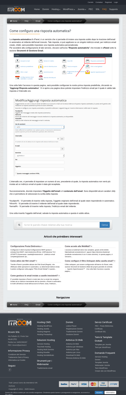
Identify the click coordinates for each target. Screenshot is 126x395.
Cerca (105, 224)
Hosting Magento (43, 332)
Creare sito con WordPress (105, 371)
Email (38, 21)
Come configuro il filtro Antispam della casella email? (90, 261)
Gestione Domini (72, 334)
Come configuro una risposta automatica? (65, 21)
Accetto (99, 393)
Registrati (108, 2)
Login (116, 2)
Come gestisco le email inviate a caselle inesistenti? (35, 276)
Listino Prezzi (71, 326)
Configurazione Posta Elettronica (26, 246)
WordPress (68, 9)
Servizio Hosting (43, 344)
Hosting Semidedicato (45, 355)
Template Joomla (101, 362)
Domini (45, 9)
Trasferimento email (44, 368)
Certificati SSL (100, 332)
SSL (98, 9)
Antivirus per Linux (73, 352)
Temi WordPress (101, 368)
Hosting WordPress (44, 326)
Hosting (55, 9)
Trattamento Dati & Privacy (18, 357)
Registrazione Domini (74, 329)
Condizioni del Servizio (17, 354)
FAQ (104, 9)
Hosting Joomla (43, 329)
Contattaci (99, 2)
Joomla (81, 9)
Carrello (90, 2)
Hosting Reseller (43, 352)
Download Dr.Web (73, 355)
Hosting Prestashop (44, 334)
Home (37, 9)
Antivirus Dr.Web (72, 344)
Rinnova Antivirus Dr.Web (76, 358)
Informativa (110, 393)
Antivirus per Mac (72, 350)
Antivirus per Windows (74, 347)
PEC (91, 9)
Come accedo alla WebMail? (78, 246)
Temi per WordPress (103, 347)
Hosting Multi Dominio (45, 350)
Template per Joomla (103, 344)
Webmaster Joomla (102, 365)
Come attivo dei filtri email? (23, 261)
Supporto (113, 9)
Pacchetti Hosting (44, 347)
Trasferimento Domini (74, 332)
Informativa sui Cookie (16, 360)
